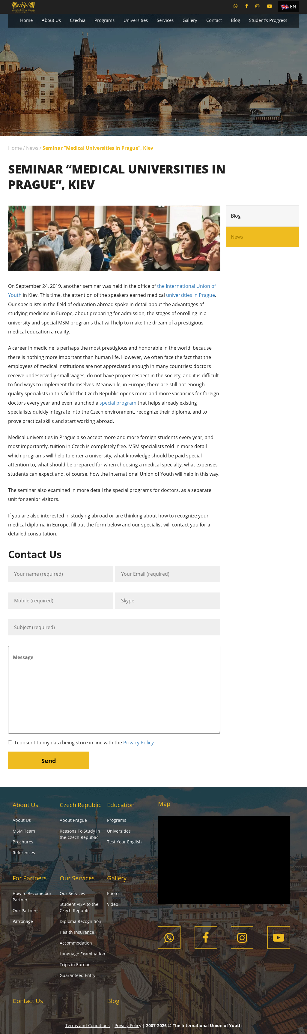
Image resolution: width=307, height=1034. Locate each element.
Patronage (23, 921)
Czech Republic (80, 805)
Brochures (23, 842)
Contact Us (28, 1001)
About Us (51, 20)
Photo (112, 893)
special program (118, 402)
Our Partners (26, 910)
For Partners (30, 878)
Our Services (77, 878)
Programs (104, 20)
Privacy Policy (138, 742)
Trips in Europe (75, 964)
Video (112, 904)
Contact (214, 20)
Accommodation (76, 943)
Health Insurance (77, 932)
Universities (136, 20)
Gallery (190, 20)
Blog (235, 20)
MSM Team (24, 831)
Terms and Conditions (87, 1025)
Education (121, 805)
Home (26, 20)
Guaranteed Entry (77, 975)
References (24, 852)
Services (165, 20)
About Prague (73, 820)
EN (293, 6)
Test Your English (124, 842)
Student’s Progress (268, 20)
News (32, 148)
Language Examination (82, 954)
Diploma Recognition (80, 921)
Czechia (77, 20)
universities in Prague (190, 295)
